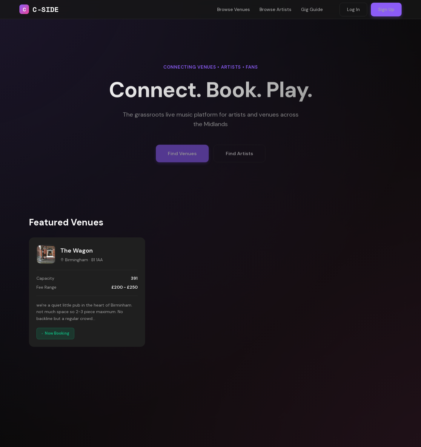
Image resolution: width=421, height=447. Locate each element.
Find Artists (239, 156)
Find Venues (182, 156)
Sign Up (386, 10)
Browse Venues (233, 10)
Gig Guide (312, 10)
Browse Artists (275, 10)
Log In (353, 10)
